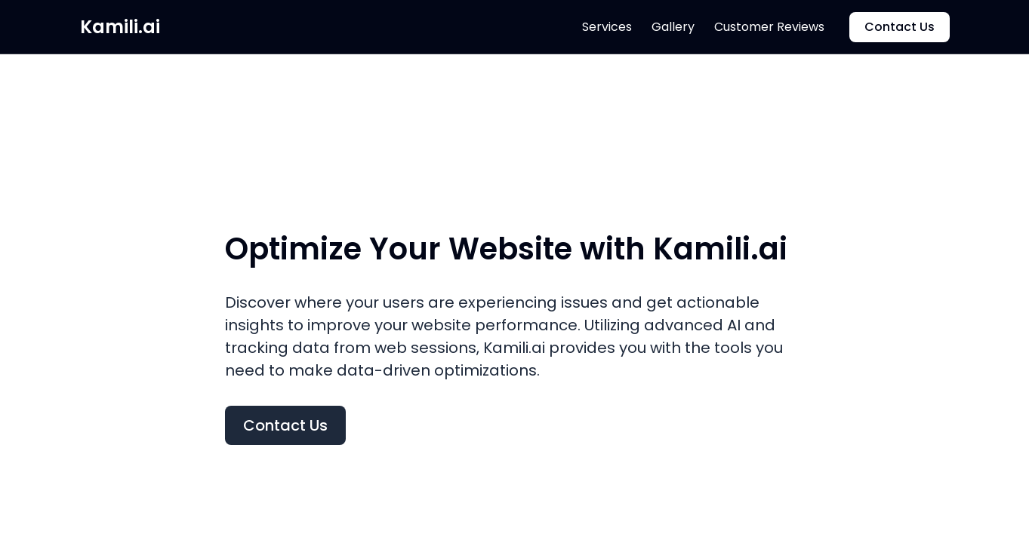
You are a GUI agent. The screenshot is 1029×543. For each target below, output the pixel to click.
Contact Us (899, 26)
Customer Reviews (769, 26)
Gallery (673, 26)
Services (607, 26)
